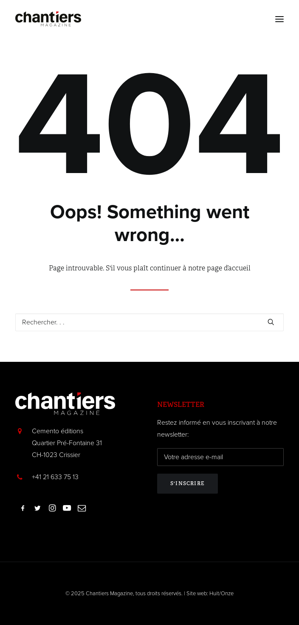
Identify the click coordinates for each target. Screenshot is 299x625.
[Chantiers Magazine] (48, 18)
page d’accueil (229, 268)
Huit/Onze (221, 593)
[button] (279, 19)
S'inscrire (187, 483)
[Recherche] (149, 322)
